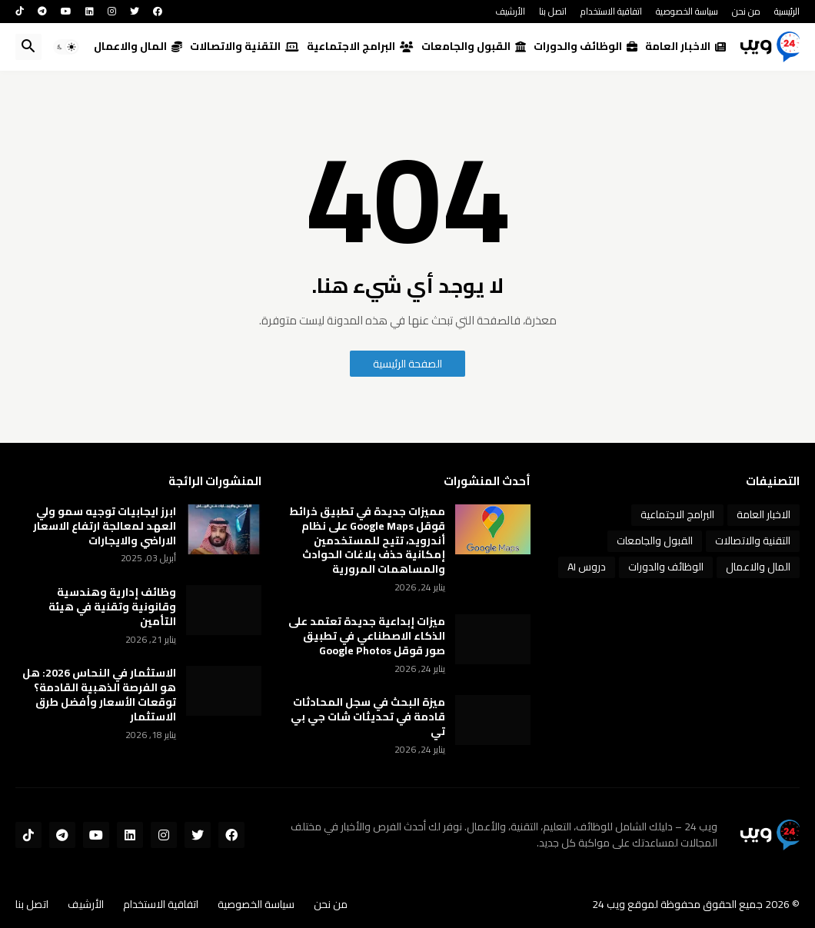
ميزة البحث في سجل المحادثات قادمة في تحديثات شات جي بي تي (368, 717)
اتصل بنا (553, 11)
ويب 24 (608, 904)
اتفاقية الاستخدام (611, 11)
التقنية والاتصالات (244, 46)
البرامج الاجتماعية (360, 46)
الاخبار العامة (685, 46)
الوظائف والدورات (585, 46)
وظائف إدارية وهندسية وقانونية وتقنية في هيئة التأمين (112, 607)
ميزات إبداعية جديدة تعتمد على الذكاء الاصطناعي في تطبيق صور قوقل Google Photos (366, 636)
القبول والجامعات (473, 46)
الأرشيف (510, 11)
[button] (66, 47)
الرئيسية (787, 11)
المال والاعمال (138, 46)
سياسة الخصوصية (687, 11)
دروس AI (586, 567)
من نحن (746, 11)
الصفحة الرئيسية (407, 364)
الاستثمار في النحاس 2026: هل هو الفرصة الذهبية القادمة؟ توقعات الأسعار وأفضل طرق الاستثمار (99, 695)
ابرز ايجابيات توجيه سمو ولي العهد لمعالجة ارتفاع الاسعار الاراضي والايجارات (104, 526)
